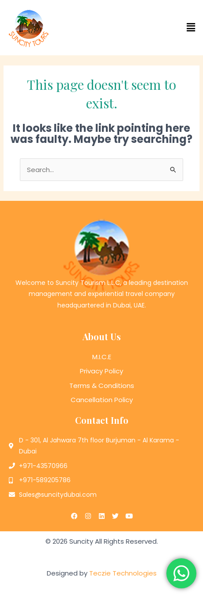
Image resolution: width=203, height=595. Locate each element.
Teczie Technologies (123, 573)
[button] (152, 27)
